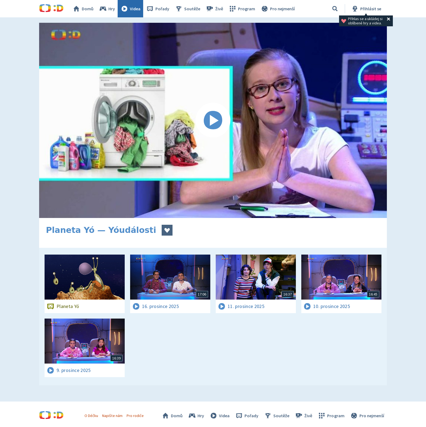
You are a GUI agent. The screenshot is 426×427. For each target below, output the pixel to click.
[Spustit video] (213, 120)
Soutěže (187, 9)
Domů (82, 9)
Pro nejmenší (278, 9)
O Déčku (91, 415)
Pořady (157, 9)
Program (241, 9)
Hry (107, 9)
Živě (214, 9)
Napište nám (112, 415)
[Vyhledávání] (335, 8)
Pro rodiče (135, 415)
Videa (130, 9)
